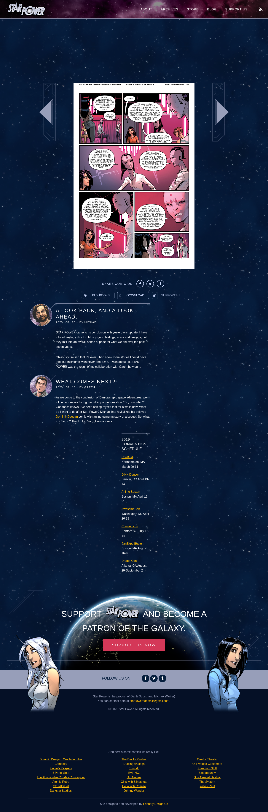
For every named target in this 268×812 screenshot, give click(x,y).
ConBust (127, 457)
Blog (212, 9)
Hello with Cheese (134, 786)
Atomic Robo (60, 781)
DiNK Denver (130, 474)
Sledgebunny (207, 772)
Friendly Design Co (155, 803)
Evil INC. (134, 772)
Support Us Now (134, 645)
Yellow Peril (207, 786)
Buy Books (96, 295)
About (146, 9)
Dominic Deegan (67, 416)
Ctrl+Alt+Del (61, 786)
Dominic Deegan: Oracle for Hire (60, 759)
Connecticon (130, 526)
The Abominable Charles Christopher (60, 777)
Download (130, 295)
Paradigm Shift (207, 768)
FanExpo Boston (132, 543)
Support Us (236, 9)
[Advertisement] (134, 48)
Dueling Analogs (134, 763)
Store (193, 9)
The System (207, 781)
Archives (169, 9)
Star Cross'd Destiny (207, 777)
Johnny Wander (134, 790)
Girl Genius (134, 777)
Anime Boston (131, 491)
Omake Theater (207, 759)
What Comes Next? (86, 381)
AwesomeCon (131, 509)
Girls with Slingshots (134, 781)
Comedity (61, 763)
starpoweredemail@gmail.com (150, 700)
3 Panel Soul (60, 772)
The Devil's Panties (134, 759)
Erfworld (134, 768)
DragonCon (129, 560)
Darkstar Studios (61, 790)
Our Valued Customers (207, 763)
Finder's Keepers (61, 768)
